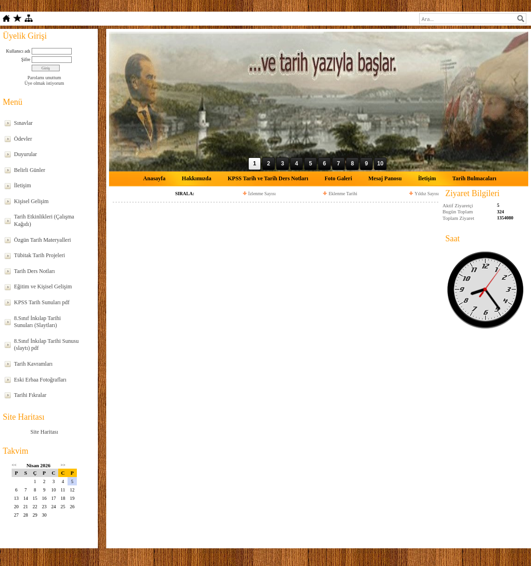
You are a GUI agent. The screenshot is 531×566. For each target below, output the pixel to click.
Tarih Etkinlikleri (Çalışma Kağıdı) (44, 220)
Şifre (25, 59)
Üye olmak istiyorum (44, 83)
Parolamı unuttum (44, 77)
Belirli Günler (29, 170)
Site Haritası (44, 432)
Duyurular (25, 154)
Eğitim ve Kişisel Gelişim (43, 286)
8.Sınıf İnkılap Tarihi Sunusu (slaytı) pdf (46, 345)
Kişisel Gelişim (31, 201)
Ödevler (23, 139)
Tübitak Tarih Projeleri (39, 255)
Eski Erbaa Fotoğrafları (40, 379)
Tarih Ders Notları (34, 271)
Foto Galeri (338, 178)
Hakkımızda (196, 178)
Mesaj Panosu (385, 178)
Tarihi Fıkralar (30, 395)
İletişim (22, 185)
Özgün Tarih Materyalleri (42, 240)
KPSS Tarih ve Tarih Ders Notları (268, 178)
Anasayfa (154, 178)
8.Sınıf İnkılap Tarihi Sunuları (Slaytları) (37, 322)
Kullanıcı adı (18, 51)
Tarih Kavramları (33, 364)
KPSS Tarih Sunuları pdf (41, 302)
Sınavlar (23, 123)
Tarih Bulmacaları (474, 178)
